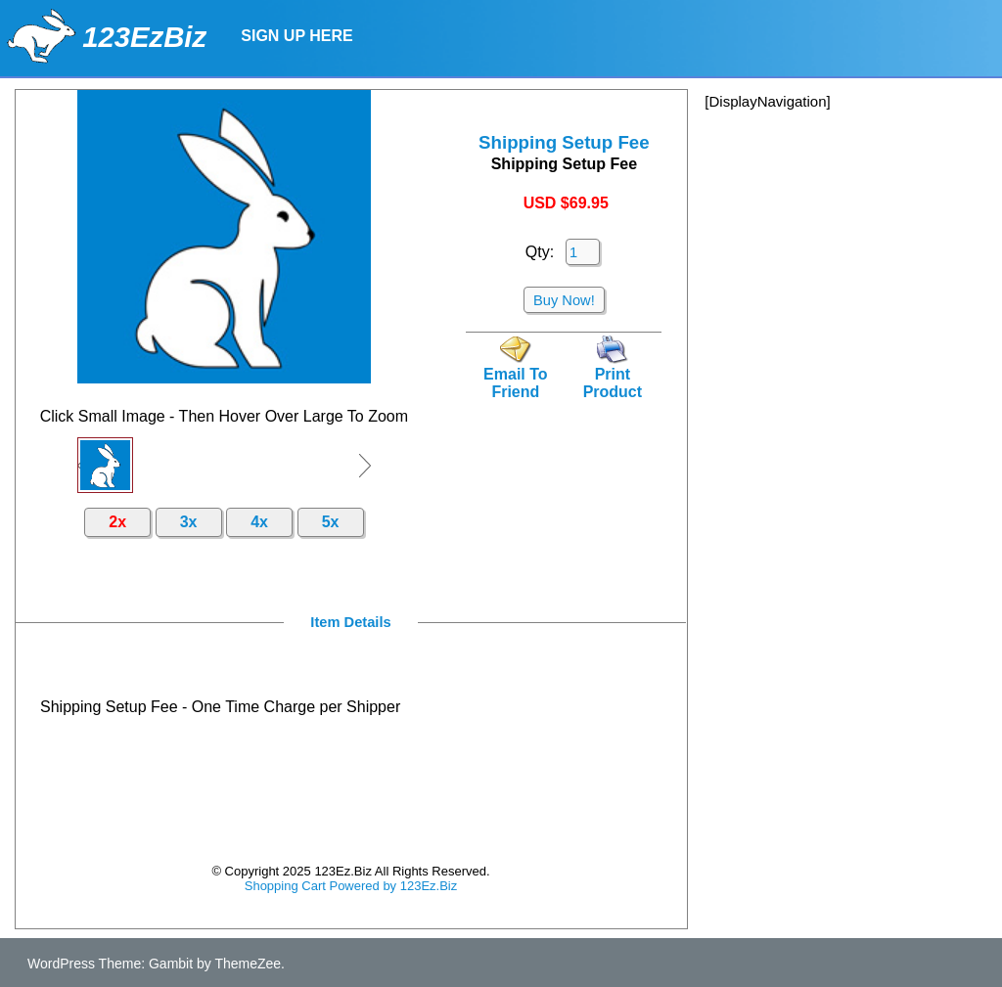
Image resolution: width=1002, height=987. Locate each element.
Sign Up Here (296, 35)
